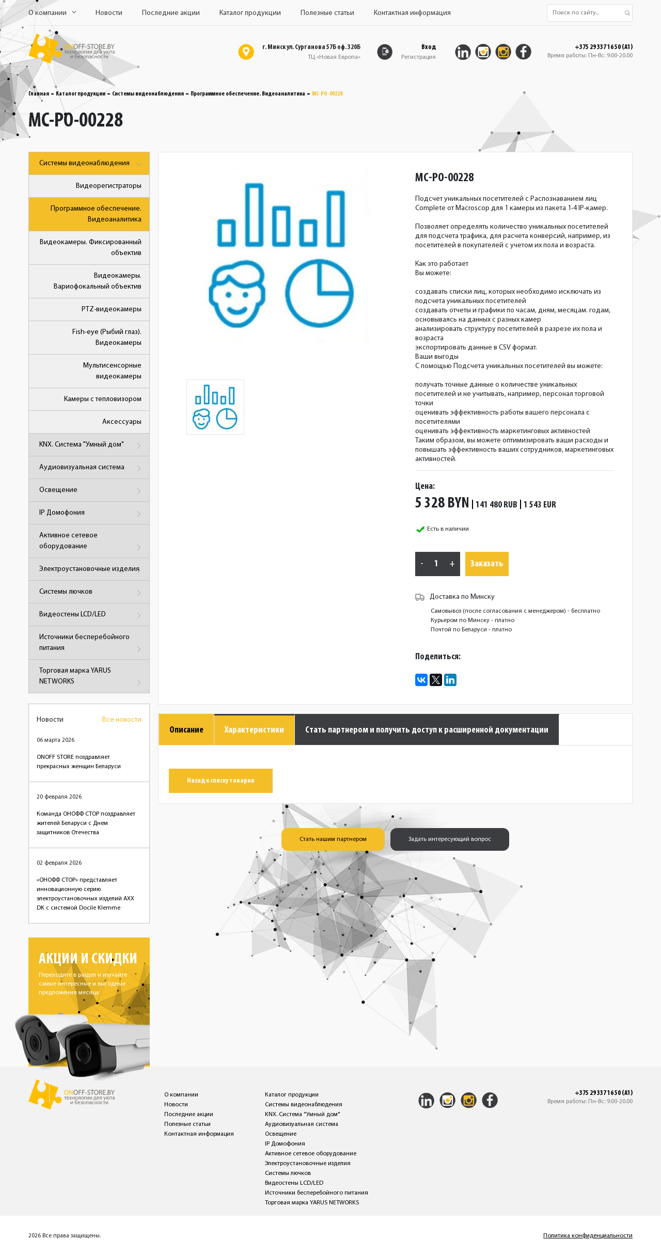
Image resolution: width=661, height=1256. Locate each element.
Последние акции (171, 13)
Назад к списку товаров (221, 781)
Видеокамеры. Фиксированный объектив (90, 248)
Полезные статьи (327, 13)
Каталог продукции (250, 13)
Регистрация (418, 57)
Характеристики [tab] (254, 730)
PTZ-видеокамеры (111, 309)
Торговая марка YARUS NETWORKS (91, 678)
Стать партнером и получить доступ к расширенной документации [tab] (426, 730)
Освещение (91, 491)
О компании (52, 13)
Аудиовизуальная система (91, 468)
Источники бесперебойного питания (91, 644)
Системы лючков (91, 592)
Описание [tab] (186, 730)
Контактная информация (412, 13)
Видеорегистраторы (108, 186)
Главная (38, 94)
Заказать (486, 564)
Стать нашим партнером (333, 839)
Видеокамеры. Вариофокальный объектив (97, 281)
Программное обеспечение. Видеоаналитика (248, 94)
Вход (428, 47)
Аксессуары (121, 422)
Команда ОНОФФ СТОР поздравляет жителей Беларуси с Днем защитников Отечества (86, 823)
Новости (109, 13)
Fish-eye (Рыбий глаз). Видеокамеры (106, 337)
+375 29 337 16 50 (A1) (604, 47)
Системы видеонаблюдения (148, 94)
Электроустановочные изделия (91, 570)
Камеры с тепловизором (102, 399)
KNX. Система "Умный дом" (91, 445)
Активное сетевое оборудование (91, 543)
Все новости (121, 720)
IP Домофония (91, 513)
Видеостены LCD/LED (91, 615)
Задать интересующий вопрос (449, 839)
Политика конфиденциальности (588, 1236)
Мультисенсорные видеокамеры (112, 371)
